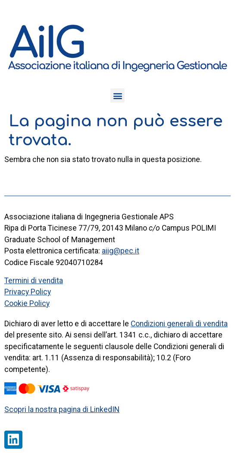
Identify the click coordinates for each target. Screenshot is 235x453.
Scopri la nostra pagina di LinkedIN (61, 409)
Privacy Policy (27, 291)
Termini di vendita (33, 280)
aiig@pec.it (120, 251)
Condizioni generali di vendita (179, 323)
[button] (117, 95)
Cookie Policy (27, 303)
